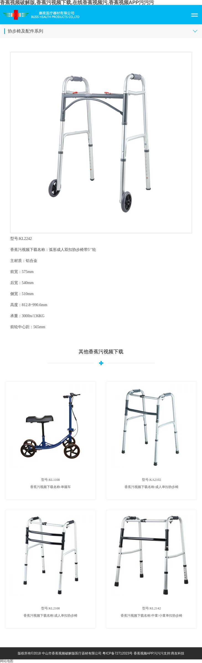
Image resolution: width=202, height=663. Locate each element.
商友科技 (177, 653)
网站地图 (6, 661)
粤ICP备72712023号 (117, 653)
